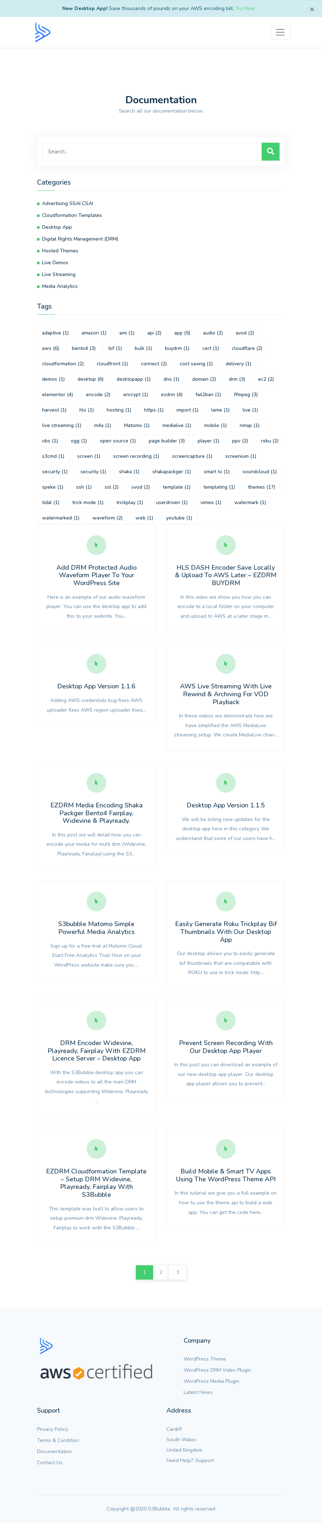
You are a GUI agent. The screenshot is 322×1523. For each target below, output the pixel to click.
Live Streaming (58, 274)
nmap (249, 425)
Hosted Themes (60, 250)
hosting (119, 410)
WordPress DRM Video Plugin (217, 1370)
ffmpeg (246, 394)
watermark (250, 502)
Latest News (198, 1392)
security (93, 471)
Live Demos (55, 262)
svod (141, 487)
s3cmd (53, 456)
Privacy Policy (52, 1429)
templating (219, 487)
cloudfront (112, 363)
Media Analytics (60, 286)
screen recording (136, 456)
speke (52, 487)
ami (126, 332)
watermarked (60, 517)
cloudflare (247, 348)
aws (50, 348)
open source (118, 440)
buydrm (177, 348)
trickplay (129, 502)
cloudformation (63, 363)
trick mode (88, 502)
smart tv (217, 471)
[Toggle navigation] (280, 32)
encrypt (135, 394)
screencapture (192, 456)
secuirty (55, 471)
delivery (238, 363)
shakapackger (171, 471)
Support (205, 1460)
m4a (102, 425)
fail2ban (208, 394)
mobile (215, 425)
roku (270, 440)
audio (213, 332)
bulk (143, 348)
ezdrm (172, 394)
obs (50, 440)
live (250, 410)
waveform (107, 517)
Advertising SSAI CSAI (67, 203)
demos (53, 379)
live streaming (61, 425)
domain (204, 379)
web (144, 517)
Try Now (245, 8)
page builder (167, 440)
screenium (240, 456)
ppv (240, 440)
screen (88, 456)
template (176, 487)
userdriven (172, 502)
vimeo (211, 502)
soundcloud (260, 471)
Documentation (54, 1451)
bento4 (84, 348)
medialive (176, 425)
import (187, 410)
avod (245, 332)
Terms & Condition (58, 1440)
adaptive (55, 332)
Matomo (137, 425)
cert (210, 348)
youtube (179, 517)
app (182, 332)
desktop (91, 379)
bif (115, 348)
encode (98, 394)
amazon (94, 332)
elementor (57, 394)
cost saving (196, 363)
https (154, 410)
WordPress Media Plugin (211, 1381)
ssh (84, 487)
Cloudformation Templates (72, 215)
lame (220, 410)
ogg (79, 440)
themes (261, 487)
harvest (54, 410)
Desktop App (57, 227)
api (154, 332)
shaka (129, 471)
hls (86, 410)
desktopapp (133, 379)
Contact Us (50, 1462)
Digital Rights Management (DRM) (80, 239)
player (208, 440)
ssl (112, 487)
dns (171, 379)
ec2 (266, 379)
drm (237, 379)
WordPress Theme (205, 1359)
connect (154, 363)
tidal (50, 502)
